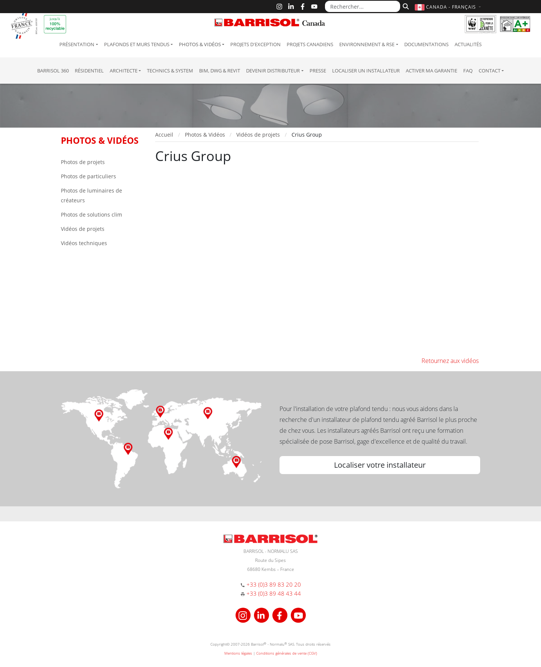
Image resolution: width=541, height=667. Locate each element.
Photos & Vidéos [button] (200, 44)
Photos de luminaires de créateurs (91, 195)
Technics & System (170, 70)
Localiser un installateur (366, 70)
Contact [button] (489, 70)
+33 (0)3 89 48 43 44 (273, 593)
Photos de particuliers (88, 176)
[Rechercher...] (362, 6)
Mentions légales (238, 653)
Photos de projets (83, 162)
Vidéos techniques (84, 243)
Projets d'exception (255, 44)
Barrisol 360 (53, 70)
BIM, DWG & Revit (219, 70)
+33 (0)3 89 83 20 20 (273, 584)
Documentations (426, 44)
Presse (318, 70)
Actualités (468, 44)
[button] (449, 7)
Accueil (164, 134)
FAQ (468, 70)
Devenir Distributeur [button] (273, 70)
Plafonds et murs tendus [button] (136, 44)
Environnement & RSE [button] (366, 44)
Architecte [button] (124, 70)
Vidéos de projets (82, 228)
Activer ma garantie (431, 70)
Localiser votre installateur (380, 465)
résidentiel (89, 70)
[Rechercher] (405, 5)
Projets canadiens (310, 44)
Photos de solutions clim (91, 214)
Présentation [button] (76, 44)
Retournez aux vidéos (450, 361)
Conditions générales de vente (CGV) (286, 653)
